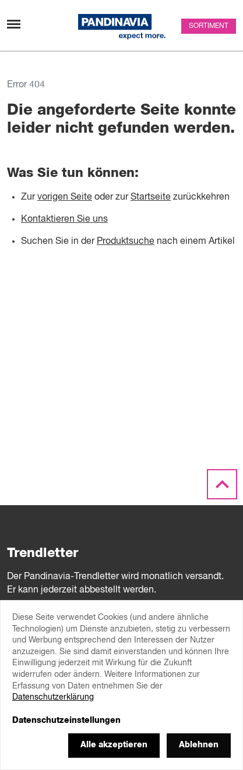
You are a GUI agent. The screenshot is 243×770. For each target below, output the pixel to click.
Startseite (151, 197)
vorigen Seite (64, 197)
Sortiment (208, 26)
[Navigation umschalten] (13, 24)
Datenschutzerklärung (53, 697)
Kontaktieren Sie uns (64, 219)
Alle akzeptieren (113, 745)
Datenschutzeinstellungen (66, 720)
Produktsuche (125, 241)
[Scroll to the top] (222, 484)
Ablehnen (199, 745)
